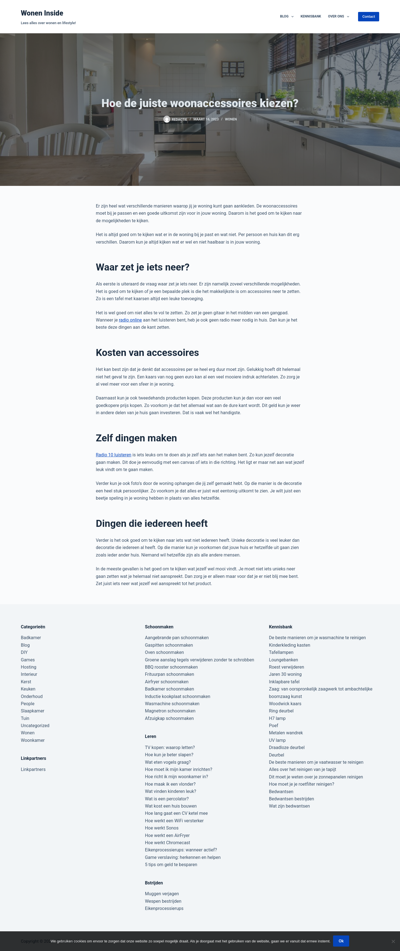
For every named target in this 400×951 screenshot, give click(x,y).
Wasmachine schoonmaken (172, 703)
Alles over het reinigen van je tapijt (302, 769)
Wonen (231, 119)
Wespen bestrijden (163, 901)
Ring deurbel (281, 711)
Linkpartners (33, 769)
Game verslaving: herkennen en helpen (183, 857)
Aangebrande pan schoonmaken (177, 637)
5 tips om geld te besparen (171, 864)
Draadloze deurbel (286, 747)
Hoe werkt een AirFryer (167, 835)
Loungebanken (283, 659)
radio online (130, 320)
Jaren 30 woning (285, 674)
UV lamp (277, 740)
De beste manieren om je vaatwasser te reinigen (316, 762)
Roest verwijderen (286, 667)
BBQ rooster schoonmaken (171, 667)
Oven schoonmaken (164, 652)
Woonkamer (33, 740)
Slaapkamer (32, 711)
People (27, 703)
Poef (273, 725)
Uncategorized (35, 725)
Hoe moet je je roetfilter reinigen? (301, 784)
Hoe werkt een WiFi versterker (174, 820)
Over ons (339, 16)
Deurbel (276, 755)
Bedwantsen (281, 791)
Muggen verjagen (162, 893)
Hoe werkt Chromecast (167, 842)
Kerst (26, 681)
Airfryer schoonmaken (167, 681)
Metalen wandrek (286, 732)
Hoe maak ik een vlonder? (170, 784)
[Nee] (393, 941)
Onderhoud (32, 696)
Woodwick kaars (285, 703)
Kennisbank (311, 16)
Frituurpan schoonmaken (169, 674)
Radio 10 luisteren (113, 454)
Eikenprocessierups (164, 908)
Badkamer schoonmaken (169, 689)
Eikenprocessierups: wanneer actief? (181, 850)
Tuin (25, 718)
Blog (288, 16)
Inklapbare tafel (284, 681)
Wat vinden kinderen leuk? (170, 791)
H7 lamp (277, 718)
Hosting (28, 667)
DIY (24, 652)
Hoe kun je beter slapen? (169, 754)
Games (28, 659)
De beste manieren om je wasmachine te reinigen (317, 637)
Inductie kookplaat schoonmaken (177, 696)
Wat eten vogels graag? (168, 762)
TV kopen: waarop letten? (170, 747)
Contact (368, 16)
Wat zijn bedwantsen (289, 806)
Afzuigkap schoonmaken (169, 718)
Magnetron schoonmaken (170, 711)
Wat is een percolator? (167, 798)
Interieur (29, 674)
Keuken (28, 689)
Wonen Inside (42, 13)
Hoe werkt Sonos (162, 828)
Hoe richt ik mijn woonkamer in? (176, 776)
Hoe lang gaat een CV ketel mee (176, 813)
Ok (341, 941)
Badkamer (31, 637)
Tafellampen (281, 652)
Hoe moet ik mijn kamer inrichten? (178, 769)
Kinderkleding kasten (289, 645)
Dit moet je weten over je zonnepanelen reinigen (316, 777)
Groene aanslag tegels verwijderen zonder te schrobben (199, 659)
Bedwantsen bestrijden (291, 798)
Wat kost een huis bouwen (171, 806)
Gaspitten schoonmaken (169, 645)
